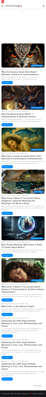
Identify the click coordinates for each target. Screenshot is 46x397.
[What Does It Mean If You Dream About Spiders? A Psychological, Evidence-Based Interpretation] (23, 270)
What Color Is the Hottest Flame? (18, 306)
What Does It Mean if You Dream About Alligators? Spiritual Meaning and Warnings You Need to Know (20, 200)
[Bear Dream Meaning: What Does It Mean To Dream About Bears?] (23, 228)
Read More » (7, 82)
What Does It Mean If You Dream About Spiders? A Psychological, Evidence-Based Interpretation (22, 289)
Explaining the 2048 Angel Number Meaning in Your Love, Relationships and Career (21, 366)
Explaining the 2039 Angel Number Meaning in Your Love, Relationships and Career (21, 323)
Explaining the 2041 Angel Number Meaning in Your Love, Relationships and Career (21, 345)
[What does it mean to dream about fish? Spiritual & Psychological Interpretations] (23, 140)
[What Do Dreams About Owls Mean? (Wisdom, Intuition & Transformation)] (23, 55)
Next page (39, 385)
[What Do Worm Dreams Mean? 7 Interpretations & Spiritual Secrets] (23, 97)
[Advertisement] (23, 25)
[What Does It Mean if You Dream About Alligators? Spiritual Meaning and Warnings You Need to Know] (23, 182)
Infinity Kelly (7, 69)
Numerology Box (38, 393)
